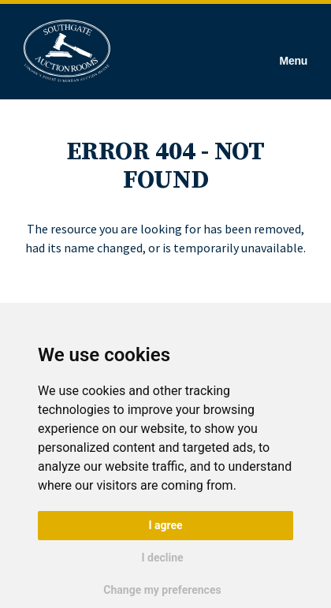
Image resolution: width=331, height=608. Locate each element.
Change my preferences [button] (162, 590)
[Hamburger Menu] (293, 51)
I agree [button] (165, 525)
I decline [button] (162, 557)
